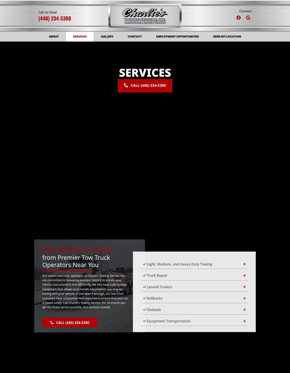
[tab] (194, 264)
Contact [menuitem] (135, 36)
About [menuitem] (54, 36)
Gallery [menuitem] (107, 36)
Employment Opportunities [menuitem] (177, 36)
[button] (238, 17)
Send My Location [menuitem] (227, 36)
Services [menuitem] (80, 36)
